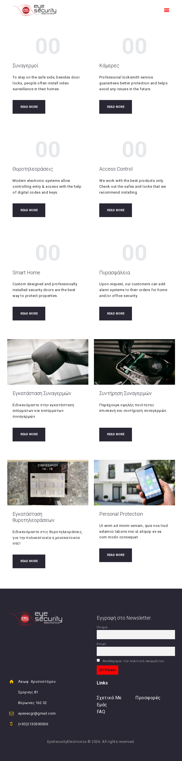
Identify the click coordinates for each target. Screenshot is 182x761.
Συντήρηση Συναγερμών (125, 393)
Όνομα (102, 627)
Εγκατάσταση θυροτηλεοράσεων (34, 517)
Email (101, 644)
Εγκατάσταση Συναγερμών (42, 393)
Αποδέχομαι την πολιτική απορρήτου (130, 660)
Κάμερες (109, 65)
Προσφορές (148, 697)
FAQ (101, 711)
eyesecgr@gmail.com (37, 713)
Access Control (116, 169)
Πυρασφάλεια (114, 272)
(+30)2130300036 (33, 724)
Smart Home (26, 272)
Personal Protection (121, 514)
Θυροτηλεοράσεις (33, 169)
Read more (29, 107)
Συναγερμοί (26, 65)
